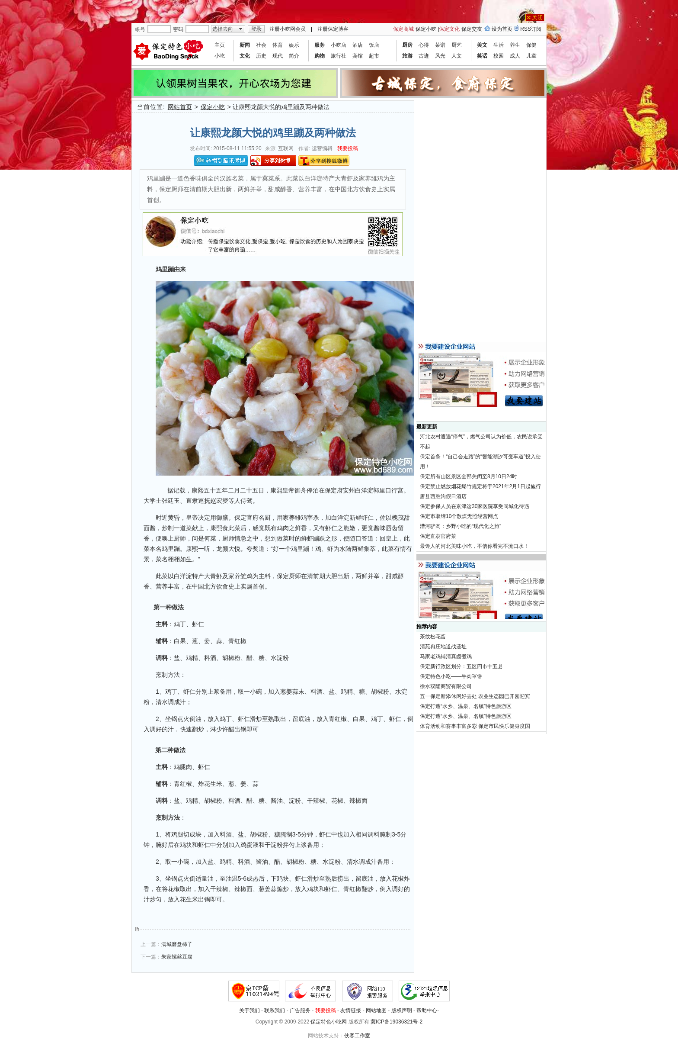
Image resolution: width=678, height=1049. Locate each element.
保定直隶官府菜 (438, 536)
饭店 (374, 45)
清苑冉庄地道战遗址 (443, 647)
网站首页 (180, 106)
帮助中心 (426, 1010)
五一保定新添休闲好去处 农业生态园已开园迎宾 (475, 696)
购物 (319, 56)
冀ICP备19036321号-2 (396, 1022)
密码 (178, 29)
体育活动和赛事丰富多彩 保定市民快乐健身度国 (475, 726)
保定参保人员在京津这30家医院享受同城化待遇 (474, 506)
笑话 (482, 56)
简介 (294, 56)
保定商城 (403, 29)
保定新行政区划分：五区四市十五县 (461, 666)
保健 (531, 45)
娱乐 (294, 45)
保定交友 (471, 29)
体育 (277, 45)
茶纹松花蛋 (433, 637)
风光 (440, 56)
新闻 (245, 45)
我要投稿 (347, 148)
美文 (482, 45)
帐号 (140, 29)
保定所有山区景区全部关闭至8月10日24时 (468, 476)
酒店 (357, 45)
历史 (261, 56)
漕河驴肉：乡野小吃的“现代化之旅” (460, 526)
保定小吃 (426, 29)
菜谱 (440, 45)
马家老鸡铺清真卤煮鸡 (446, 656)
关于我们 (249, 1010)
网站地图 (376, 1010)
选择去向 (222, 29)
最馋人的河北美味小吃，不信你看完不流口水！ (474, 546)
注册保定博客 (333, 29)
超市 (374, 56)
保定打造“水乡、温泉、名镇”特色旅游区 (466, 706)
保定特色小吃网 (328, 1022)
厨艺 (456, 45)
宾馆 (357, 56)
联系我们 (274, 1010)
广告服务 (300, 1010)
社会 (261, 45)
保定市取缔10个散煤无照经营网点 (459, 516)
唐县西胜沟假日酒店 (443, 496)
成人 (515, 56)
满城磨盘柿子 (176, 944)
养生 (515, 45)
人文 (456, 56)
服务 (319, 45)
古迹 (424, 56)
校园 (498, 56)
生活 (498, 45)
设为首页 (502, 29)
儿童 (531, 56)
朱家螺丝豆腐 (176, 957)
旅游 (407, 56)
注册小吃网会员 (287, 29)
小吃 (219, 56)
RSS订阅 (530, 29)
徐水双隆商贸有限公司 (446, 686)
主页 (219, 45)
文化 (245, 56)
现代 (277, 56)
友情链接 (350, 1010)
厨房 (407, 45)
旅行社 (338, 56)
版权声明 (401, 1010)
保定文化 (449, 29)
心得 (424, 45)
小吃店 (338, 45)
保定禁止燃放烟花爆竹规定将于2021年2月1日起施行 (480, 486)
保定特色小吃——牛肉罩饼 (451, 676)
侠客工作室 (357, 1036)
